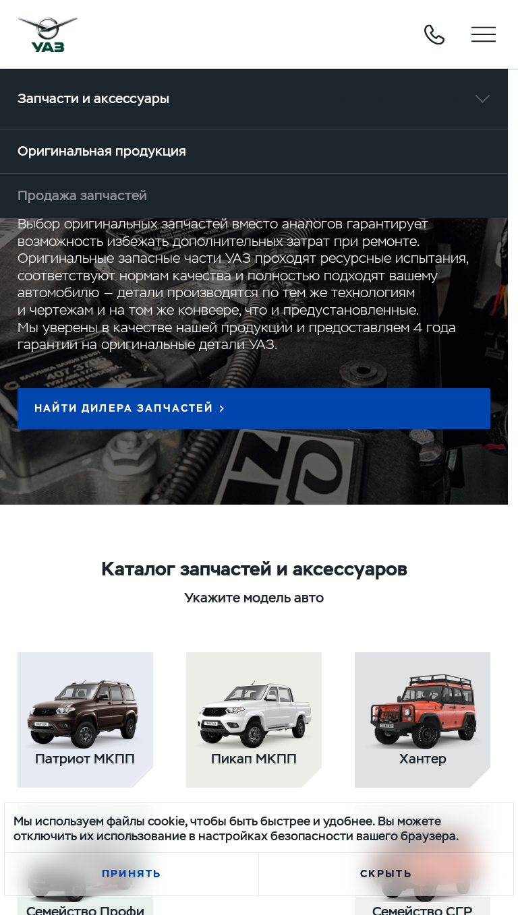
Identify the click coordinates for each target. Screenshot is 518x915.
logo (48, 34)
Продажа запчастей (82, 195)
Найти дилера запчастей (123, 408)
